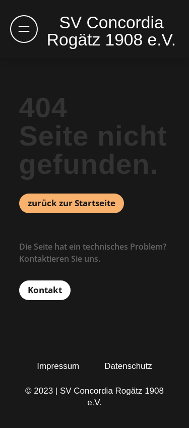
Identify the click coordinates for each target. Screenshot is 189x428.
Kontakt (45, 290)
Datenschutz (128, 366)
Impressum (58, 366)
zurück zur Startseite (71, 203)
